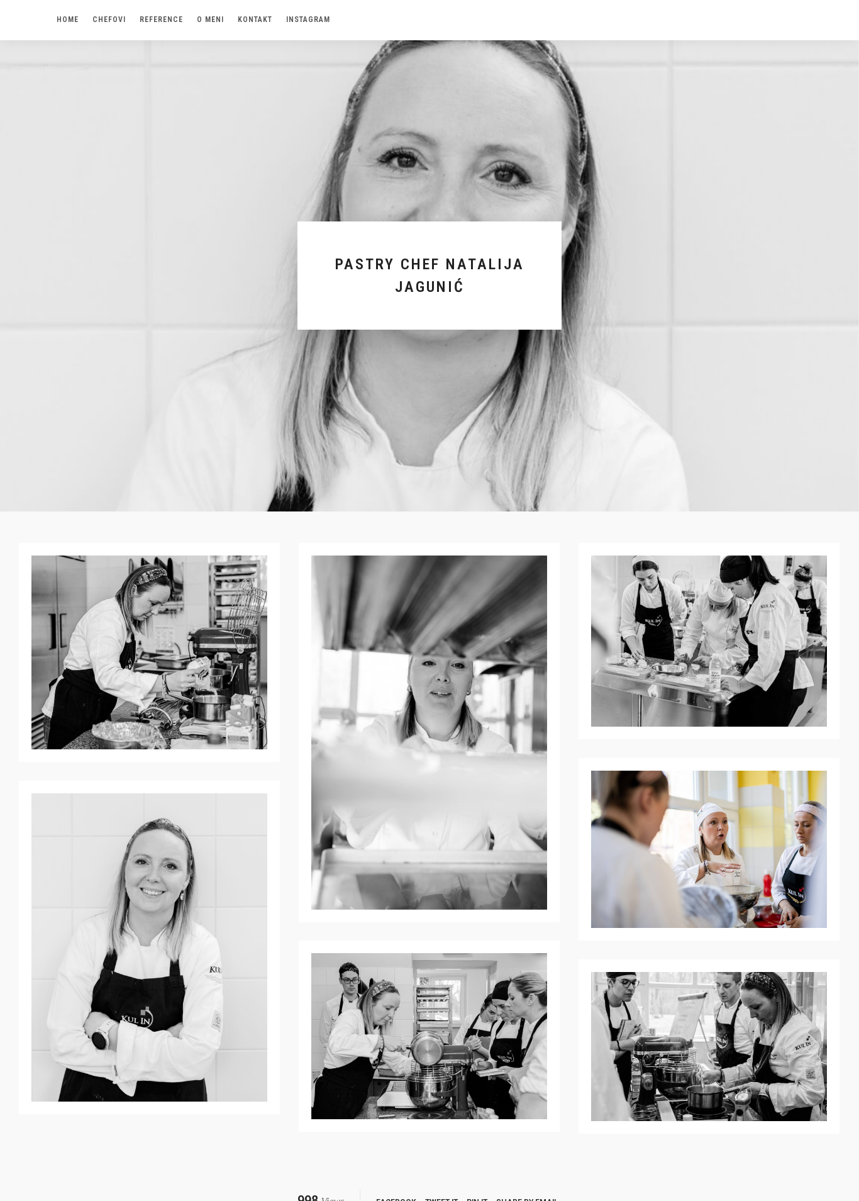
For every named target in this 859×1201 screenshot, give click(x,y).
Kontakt (255, 19)
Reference (161, 19)
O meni (210, 19)
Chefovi (109, 19)
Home (68, 19)
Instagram (308, 19)
